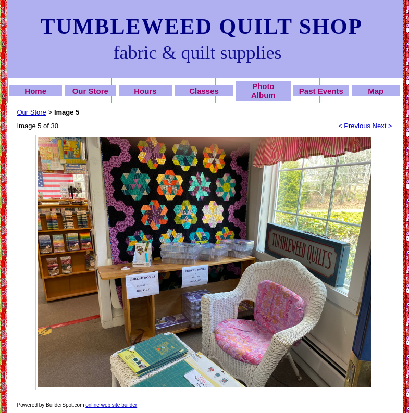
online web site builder (111, 405)
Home (35, 90)
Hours (145, 90)
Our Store (90, 90)
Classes (204, 90)
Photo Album (263, 90)
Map (375, 90)
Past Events (321, 90)
